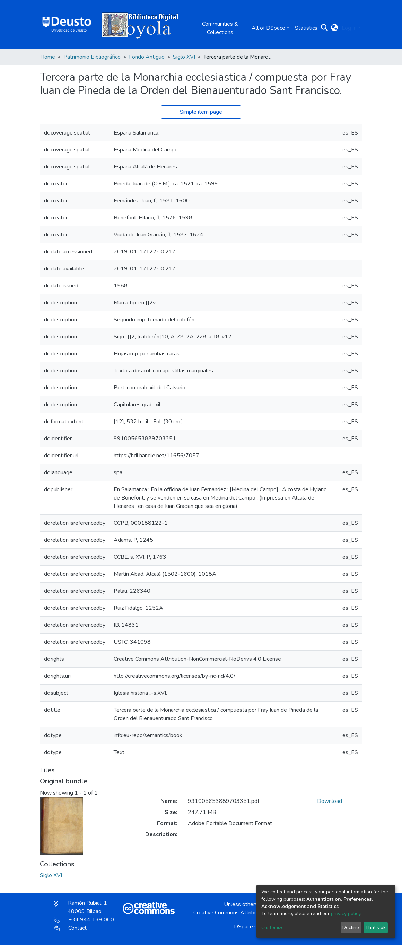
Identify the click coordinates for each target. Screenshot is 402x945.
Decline (350, 927)
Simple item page (201, 112)
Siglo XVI (184, 57)
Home (47, 57)
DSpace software (255, 926)
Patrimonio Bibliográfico (92, 57)
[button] (334, 28)
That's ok (375, 927)
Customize (272, 927)
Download (329, 801)
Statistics (306, 28)
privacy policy (345, 913)
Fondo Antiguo (147, 57)
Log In (349, 28)
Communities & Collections (220, 28)
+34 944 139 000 (84, 920)
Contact (70, 928)
